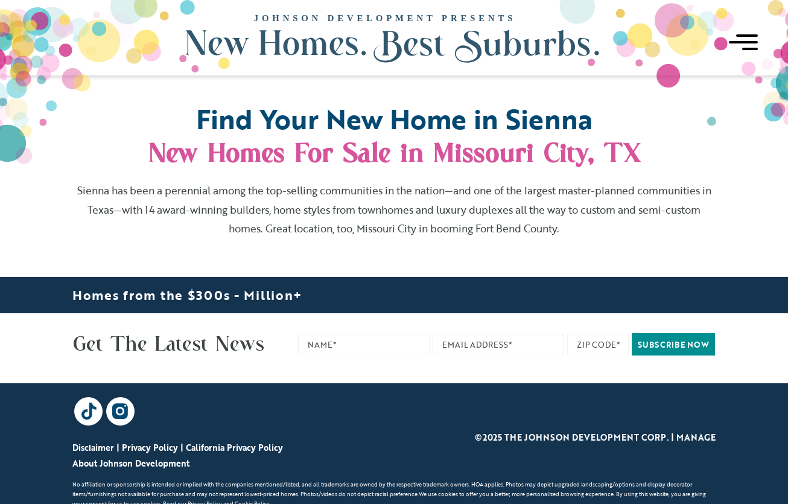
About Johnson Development (130, 463)
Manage (696, 437)
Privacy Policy (150, 447)
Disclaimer (93, 447)
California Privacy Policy (234, 447)
